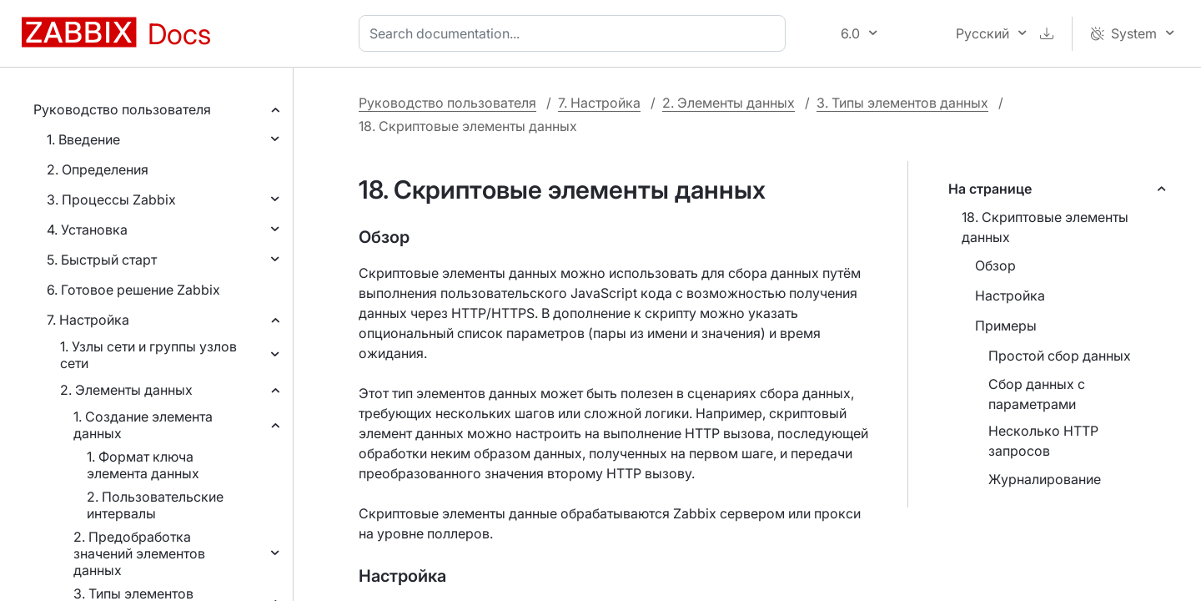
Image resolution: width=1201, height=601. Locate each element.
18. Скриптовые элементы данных (1045, 227)
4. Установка (87, 229)
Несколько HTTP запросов (1043, 440)
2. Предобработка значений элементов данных (139, 553)
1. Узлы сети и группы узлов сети (148, 354)
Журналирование (1044, 479)
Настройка (1010, 295)
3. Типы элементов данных (902, 102)
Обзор (995, 265)
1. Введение (83, 139)
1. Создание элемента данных (143, 425)
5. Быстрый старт (102, 259)
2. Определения (97, 169)
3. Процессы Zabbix (111, 199)
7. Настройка (88, 319)
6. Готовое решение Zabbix (133, 289)
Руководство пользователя (122, 109)
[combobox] (575, 33)
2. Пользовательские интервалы (155, 505)
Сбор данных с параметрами (1036, 394)
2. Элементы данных (126, 389)
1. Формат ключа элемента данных (143, 465)
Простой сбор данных (1059, 355)
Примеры (1006, 325)
